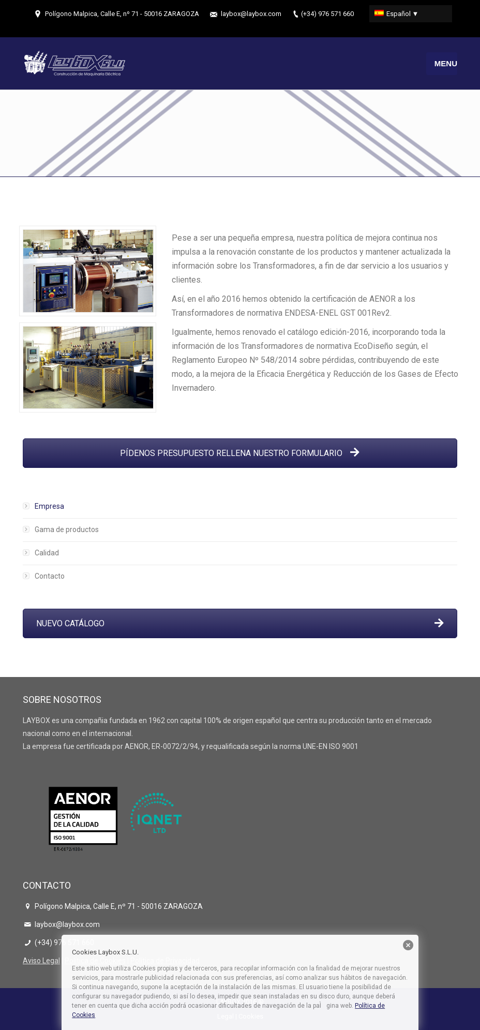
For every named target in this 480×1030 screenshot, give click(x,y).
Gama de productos (67, 529)
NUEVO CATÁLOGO (240, 623)
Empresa (49, 506)
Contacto (50, 576)
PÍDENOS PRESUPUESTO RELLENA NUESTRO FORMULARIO (240, 453)
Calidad (47, 553)
